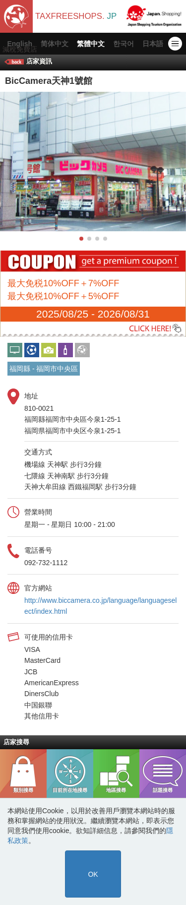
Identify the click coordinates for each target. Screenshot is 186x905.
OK (93, 874)
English (19, 44)
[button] (81, 239)
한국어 (123, 44)
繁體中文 (91, 44)
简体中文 (54, 44)
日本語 (152, 44)
